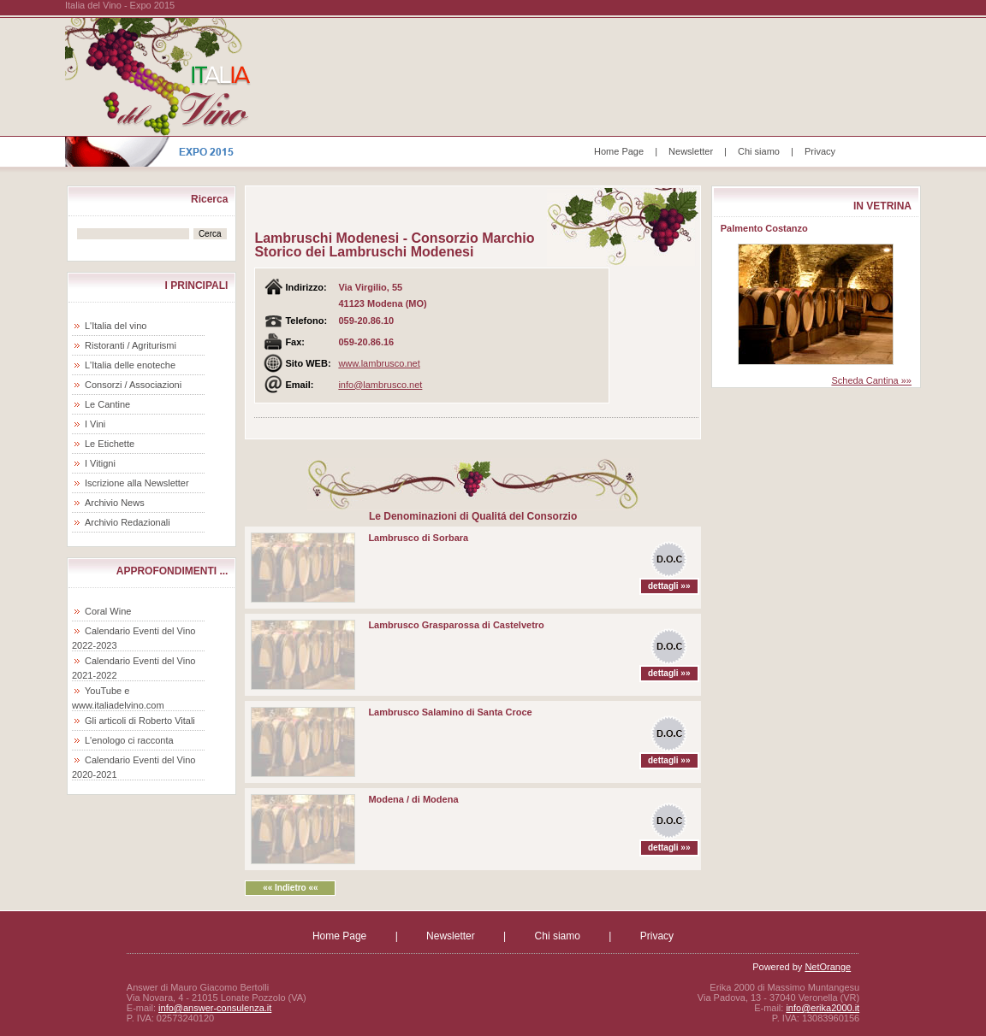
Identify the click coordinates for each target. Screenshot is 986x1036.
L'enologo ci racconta (129, 740)
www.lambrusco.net (378, 363)
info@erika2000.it (822, 1008)
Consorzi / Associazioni (133, 385)
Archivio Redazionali (127, 522)
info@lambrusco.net (380, 385)
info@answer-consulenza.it (214, 1008)
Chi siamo (759, 151)
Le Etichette (109, 444)
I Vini (95, 424)
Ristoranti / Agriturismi (130, 345)
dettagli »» (669, 586)
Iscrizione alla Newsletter (137, 483)
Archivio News (115, 502)
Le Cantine (107, 404)
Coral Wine (108, 611)
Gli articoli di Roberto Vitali (140, 720)
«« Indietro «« (290, 887)
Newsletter (690, 151)
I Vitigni (100, 463)
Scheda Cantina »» (871, 380)
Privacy (820, 151)
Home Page (619, 151)
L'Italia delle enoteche (130, 365)
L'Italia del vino (115, 326)
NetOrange (828, 967)
